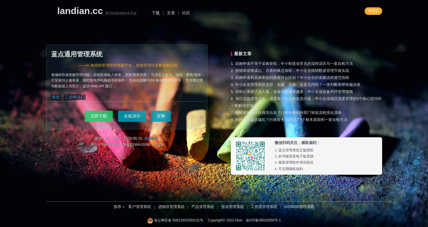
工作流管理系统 (264, 207)
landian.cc (80, 11)
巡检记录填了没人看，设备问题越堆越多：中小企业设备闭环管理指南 (294, 91)
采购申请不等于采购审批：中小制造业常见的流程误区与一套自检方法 (294, 63)
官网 (161, 116)
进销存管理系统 (171, 207)
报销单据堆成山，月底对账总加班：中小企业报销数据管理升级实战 (292, 70)
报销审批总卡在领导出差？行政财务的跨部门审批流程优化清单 (288, 112)
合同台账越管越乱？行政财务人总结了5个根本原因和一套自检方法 (291, 119)
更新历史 (151, 138)
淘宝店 (373, 11)
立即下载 (99, 116)
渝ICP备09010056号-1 (263, 220)
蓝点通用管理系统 (77, 54)
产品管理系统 (202, 207)
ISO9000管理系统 (299, 207)
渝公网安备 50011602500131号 (178, 220)
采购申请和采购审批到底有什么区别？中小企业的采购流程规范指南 (292, 77)
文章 (171, 13)
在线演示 (132, 116)
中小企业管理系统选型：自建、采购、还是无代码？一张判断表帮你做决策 (298, 84)
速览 (56, 97)
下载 (156, 13)
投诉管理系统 (232, 207)
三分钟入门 (75, 97)
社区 (186, 13)
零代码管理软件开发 (120, 13)
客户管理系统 (139, 207)
